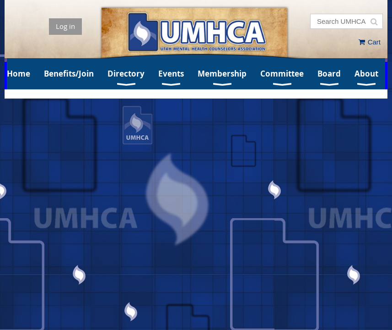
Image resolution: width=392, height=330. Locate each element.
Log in (65, 26)
